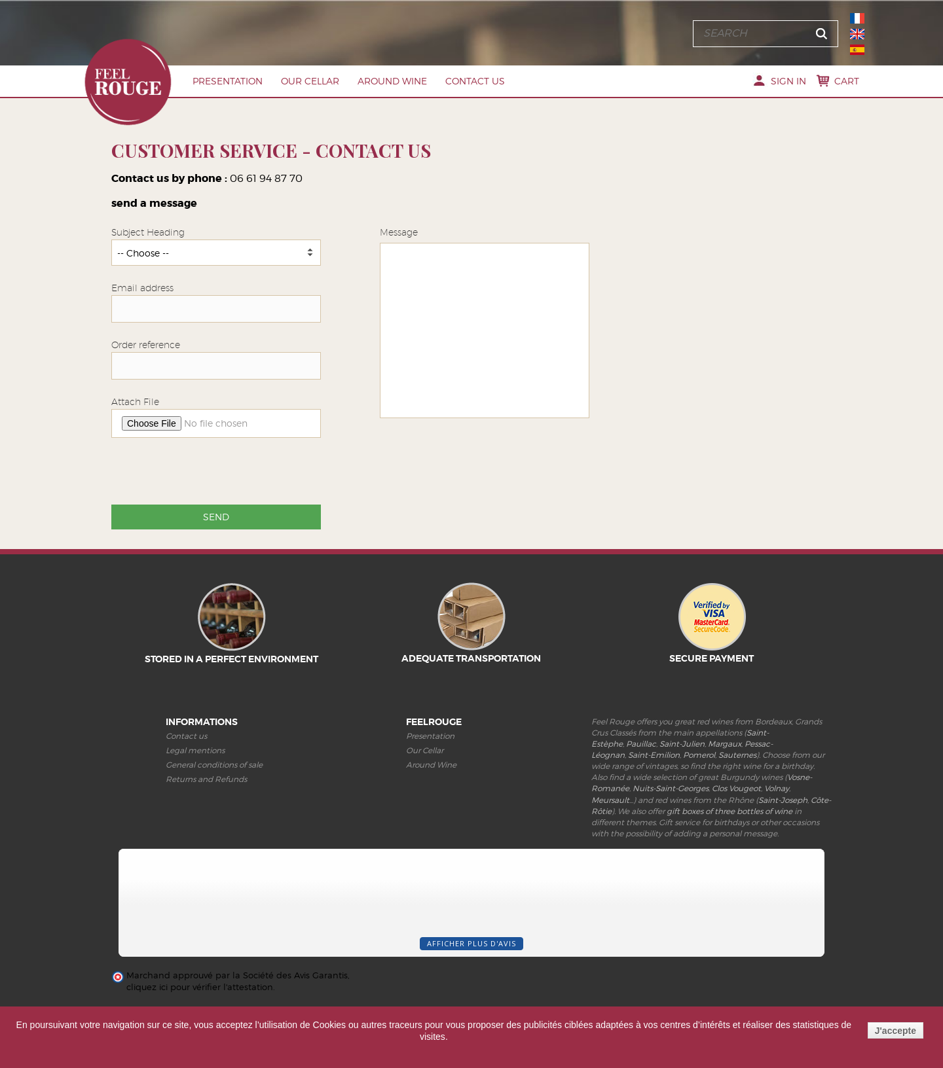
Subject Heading (148, 232)
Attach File (135, 402)
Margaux (724, 744)
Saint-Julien (682, 744)
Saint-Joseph (782, 800)
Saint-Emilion (654, 755)
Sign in (788, 80)
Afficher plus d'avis (471, 943)
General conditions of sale (214, 765)
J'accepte (895, 1030)
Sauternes (737, 755)
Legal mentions (195, 750)
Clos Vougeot (736, 788)
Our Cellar (310, 80)
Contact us (475, 80)
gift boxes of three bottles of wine (729, 811)
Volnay (776, 788)
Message (399, 232)
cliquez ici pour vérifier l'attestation (199, 987)
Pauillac (641, 744)
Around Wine (392, 80)
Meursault (610, 800)
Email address (142, 288)
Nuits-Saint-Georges (671, 788)
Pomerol (699, 755)
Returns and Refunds (206, 779)
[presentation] (210, 473)
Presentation (228, 80)
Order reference (145, 345)
